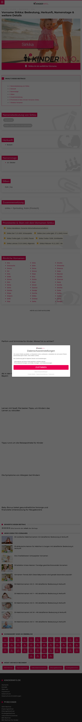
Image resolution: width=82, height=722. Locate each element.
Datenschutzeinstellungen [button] (41, 371)
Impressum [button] (51, 374)
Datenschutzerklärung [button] (42, 374)
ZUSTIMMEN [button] (41, 367)
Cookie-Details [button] (31, 374)
